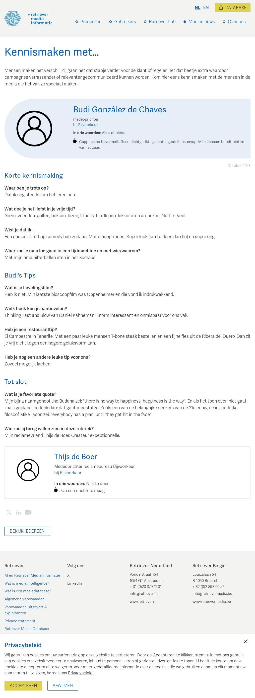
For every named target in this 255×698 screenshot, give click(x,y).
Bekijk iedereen (27, 531)
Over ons (237, 21)
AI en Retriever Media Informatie (32, 575)
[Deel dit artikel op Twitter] (9, 513)
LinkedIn (74, 583)
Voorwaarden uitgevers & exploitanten (25, 610)
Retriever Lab (162, 21)
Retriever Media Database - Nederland (27, 632)
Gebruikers (125, 21)
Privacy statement (19, 621)
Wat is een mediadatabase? (27, 591)
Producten (90, 21)
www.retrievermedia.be (211, 601)
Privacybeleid (80, 673)
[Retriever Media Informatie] (28, 18)
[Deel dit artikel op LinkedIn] (18, 513)
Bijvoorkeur (88, 125)
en (206, 7)
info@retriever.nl (144, 593)
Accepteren (23, 685)
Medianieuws (202, 21)
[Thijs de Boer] (28, 470)
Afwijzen (63, 685)
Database (233, 7)
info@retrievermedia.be (212, 593)
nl (197, 7)
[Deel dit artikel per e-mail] (27, 513)
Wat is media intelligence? (26, 583)
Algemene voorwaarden (24, 599)
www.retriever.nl (143, 601)
